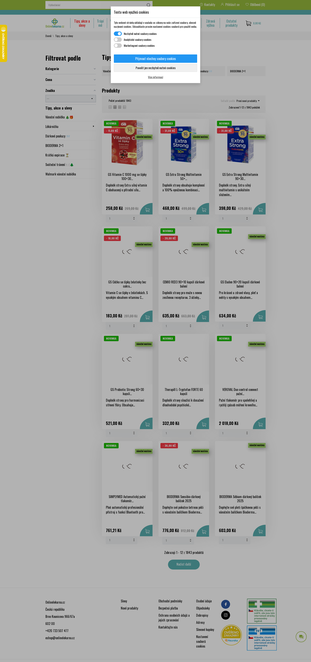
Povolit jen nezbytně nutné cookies (156, 68)
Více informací (155, 77)
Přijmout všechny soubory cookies (155, 58)
